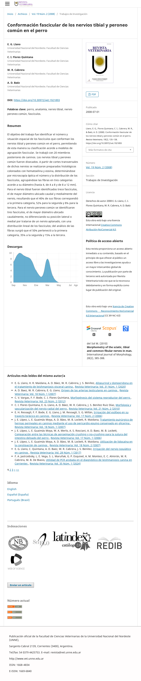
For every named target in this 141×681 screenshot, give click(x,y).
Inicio (10, 14)
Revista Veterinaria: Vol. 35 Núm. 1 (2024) (55, 463)
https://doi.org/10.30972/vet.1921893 (37, 100)
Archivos (22, 14)
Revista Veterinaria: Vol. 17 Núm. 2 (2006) (76, 416)
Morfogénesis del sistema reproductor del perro (100, 397)
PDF (93, 94)
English (12, 489)
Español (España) (18, 494)
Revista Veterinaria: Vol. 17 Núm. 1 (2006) (76, 438)
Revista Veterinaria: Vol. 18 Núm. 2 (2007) (75, 445)
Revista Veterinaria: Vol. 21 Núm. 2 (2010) (94, 408)
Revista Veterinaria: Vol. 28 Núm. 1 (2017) (55, 452)
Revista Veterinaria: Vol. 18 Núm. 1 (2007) (40, 427)
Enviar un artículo (20, 585)
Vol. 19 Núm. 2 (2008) (43, 14)
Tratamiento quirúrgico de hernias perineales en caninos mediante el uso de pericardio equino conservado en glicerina (74, 421)
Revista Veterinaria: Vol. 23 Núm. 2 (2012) (40, 401)
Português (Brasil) (18, 500)
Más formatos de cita (99, 149)
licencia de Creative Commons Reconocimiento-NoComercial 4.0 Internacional (110, 311)
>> (17, 470)
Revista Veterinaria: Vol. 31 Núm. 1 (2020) (100, 386)
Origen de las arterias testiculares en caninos (89, 390)
